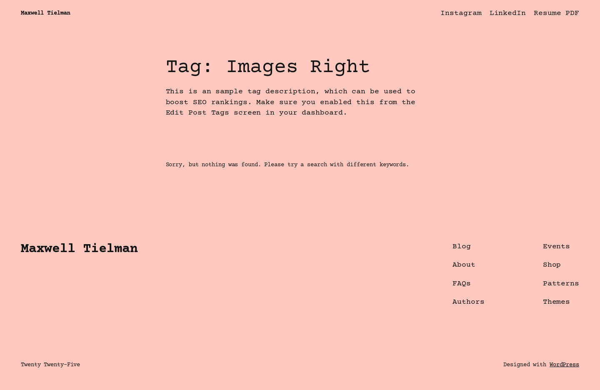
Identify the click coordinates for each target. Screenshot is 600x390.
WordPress (564, 365)
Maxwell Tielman (45, 13)
